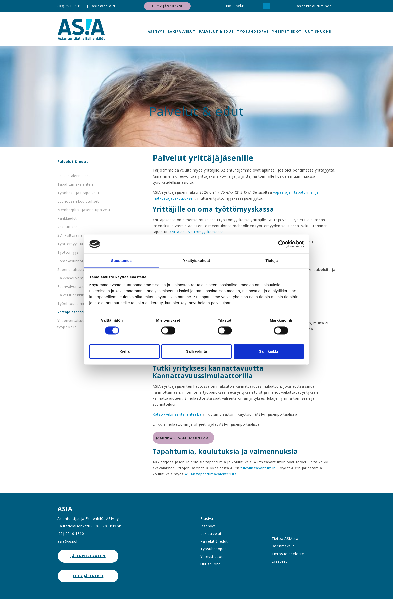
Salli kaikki (268, 351)
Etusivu (206, 518)
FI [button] (281, 6)
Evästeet (279, 561)
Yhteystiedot (287, 31)
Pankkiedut (67, 218)
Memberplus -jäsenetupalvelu (83, 209)
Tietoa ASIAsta (285, 538)
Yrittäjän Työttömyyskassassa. (197, 231)
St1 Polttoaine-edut (74, 235)
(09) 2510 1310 (70, 6)
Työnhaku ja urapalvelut (78, 192)
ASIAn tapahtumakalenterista (211, 474)
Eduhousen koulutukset (78, 201)
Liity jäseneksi (167, 6)
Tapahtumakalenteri (75, 184)
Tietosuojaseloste (288, 553)
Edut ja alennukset (73, 175)
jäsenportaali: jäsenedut (183, 437)
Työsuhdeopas (253, 31)
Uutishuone (318, 31)
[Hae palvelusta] (243, 6)
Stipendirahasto (71, 269)
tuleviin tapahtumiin (258, 468)
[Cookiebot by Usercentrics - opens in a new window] (282, 244)
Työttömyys (68, 252)
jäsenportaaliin (88, 556)
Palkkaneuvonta (71, 278)
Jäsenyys (155, 31)
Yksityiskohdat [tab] (196, 261)
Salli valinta (196, 351)
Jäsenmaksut (283, 546)
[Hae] (266, 6)
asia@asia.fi (103, 6)
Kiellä (124, 351)
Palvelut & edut (216, 31)
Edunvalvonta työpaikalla (79, 286)
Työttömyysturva (72, 243)
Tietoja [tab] (272, 261)
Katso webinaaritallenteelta (178, 414)
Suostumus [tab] (121, 261)
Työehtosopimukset (75, 303)
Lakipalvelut (182, 31)
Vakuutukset (68, 226)
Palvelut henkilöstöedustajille (83, 295)
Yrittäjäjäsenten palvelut (79, 312)
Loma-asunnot (70, 261)
